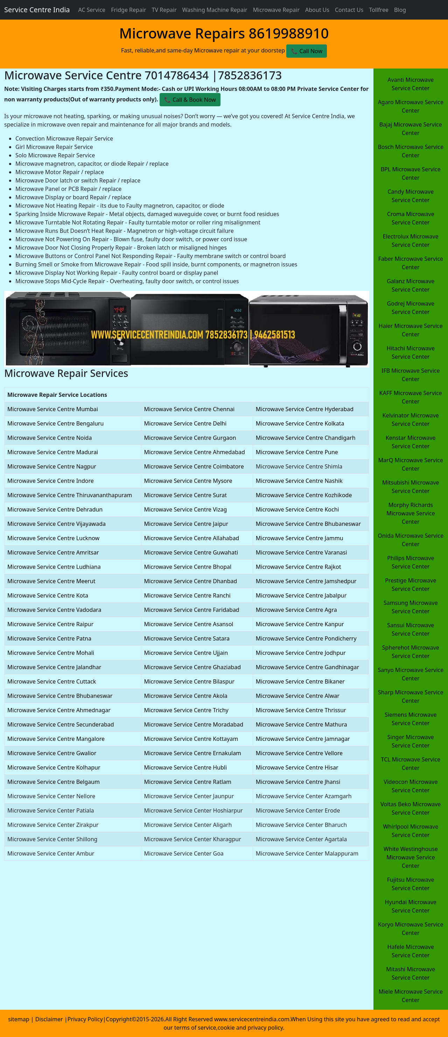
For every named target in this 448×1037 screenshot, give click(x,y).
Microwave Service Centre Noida (49, 438)
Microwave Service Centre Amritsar (53, 552)
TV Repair (164, 10)
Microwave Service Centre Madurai (52, 452)
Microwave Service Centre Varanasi (301, 552)
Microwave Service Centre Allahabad (191, 538)
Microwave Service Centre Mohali (50, 653)
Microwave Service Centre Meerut (51, 581)
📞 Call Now (306, 51)
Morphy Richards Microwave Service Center (410, 513)
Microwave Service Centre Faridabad (191, 610)
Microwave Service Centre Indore (50, 481)
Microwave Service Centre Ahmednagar (59, 710)
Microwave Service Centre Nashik (299, 481)
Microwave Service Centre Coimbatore (194, 466)
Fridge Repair (128, 10)
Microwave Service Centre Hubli (185, 767)
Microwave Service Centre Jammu (299, 538)
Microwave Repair (276, 10)
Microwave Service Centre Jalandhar (54, 667)
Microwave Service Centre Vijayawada (56, 524)
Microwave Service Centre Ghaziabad (192, 667)
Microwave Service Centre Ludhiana (54, 567)
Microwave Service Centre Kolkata (300, 423)
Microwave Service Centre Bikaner (300, 681)
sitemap (18, 1019)
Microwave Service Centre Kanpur (300, 624)
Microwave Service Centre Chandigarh (306, 438)
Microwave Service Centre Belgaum (53, 782)
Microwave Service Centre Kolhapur (53, 767)
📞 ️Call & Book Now (190, 99)
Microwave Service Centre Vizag (185, 509)
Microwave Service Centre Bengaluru (55, 423)
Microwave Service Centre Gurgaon (190, 438)
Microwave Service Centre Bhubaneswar (308, 524)
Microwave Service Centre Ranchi (187, 595)
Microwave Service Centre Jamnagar (303, 739)
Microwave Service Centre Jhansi (298, 782)
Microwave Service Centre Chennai (189, 409)
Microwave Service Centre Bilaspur (189, 681)
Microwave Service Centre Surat (185, 495)
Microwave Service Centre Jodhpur (301, 653)
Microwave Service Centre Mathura (301, 724)
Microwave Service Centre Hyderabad (305, 409)
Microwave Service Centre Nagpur (51, 466)
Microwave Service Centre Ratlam (187, 782)
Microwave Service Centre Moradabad (194, 724)
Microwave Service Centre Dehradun (55, 509)
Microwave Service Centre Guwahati (191, 552)
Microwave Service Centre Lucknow (53, 538)
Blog (400, 10)
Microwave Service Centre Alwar (298, 696)
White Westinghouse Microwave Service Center (411, 857)
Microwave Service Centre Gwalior (51, 753)
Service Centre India (37, 9)
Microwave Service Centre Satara (187, 638)
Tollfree (378, 10)
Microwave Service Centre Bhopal (188, 567)
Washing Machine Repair (214, 10)
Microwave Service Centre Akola (185, 696)
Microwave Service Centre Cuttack (51, 681)
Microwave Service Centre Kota (47, 595)
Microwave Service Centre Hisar (297, 767)
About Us (317, 10)
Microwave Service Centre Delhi (185, 423)
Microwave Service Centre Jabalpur (301, 595)
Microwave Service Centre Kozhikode (304, 495)
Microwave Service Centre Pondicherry (306, 638)
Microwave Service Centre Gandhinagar (307, 667)
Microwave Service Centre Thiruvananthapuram (69, 495)
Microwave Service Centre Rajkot (298, 567)
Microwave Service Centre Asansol (188, 624)
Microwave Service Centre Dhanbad (190, 581)
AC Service (92, 10)
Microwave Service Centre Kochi (297, 509)
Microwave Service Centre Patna (49, 638)
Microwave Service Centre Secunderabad (60, 724)
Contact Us (349, 10)
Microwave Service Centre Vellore (299, 753)
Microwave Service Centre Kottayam (191, 739)
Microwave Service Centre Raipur (50, 624)
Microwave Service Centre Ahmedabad (194, 452)
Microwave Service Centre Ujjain (186, 653)
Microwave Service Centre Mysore (188, 481)
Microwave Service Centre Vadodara (54, 610)
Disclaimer (49, 1019)
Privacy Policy (85, 1019)
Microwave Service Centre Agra (296, 610)
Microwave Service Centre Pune (297, 452)
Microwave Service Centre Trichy (186, 710)
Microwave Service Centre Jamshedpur (306, 581)
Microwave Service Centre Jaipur (186, 524)
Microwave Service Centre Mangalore (56, 739)
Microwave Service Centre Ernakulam (192, 753)
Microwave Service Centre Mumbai (52, 409)
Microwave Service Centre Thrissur (301, 710)
